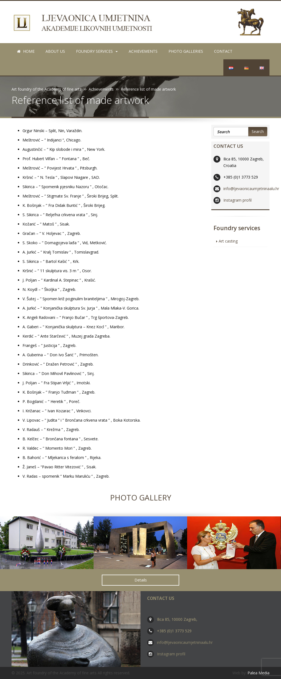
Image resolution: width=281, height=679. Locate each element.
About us (55, 51)
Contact (223, 51)
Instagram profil (237, 200)
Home (26, 51)
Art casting (228, 241)
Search (258, 131)
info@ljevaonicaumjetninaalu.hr (251, 188)
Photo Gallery (140, 497)
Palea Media (258, 672)
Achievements (143, 51)
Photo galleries (185, 51)
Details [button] (140, 580)
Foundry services (97, 51)
